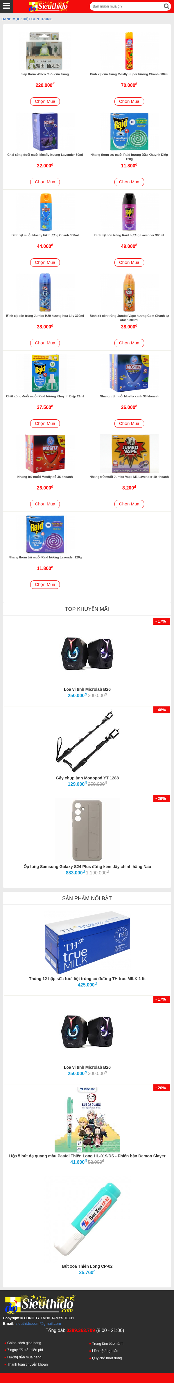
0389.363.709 (81, 1330)
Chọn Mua (45, 101)
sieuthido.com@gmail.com (38, 1323)
